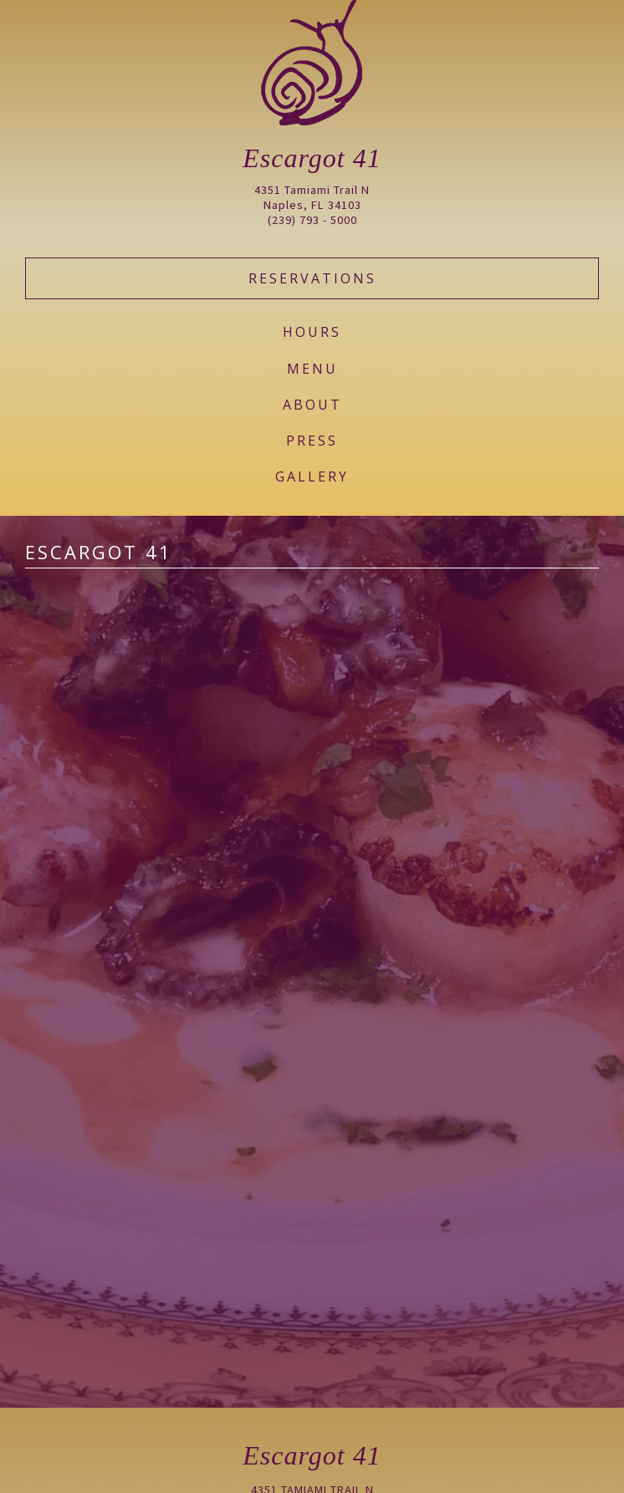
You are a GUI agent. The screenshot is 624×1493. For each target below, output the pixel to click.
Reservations (312, 278)
